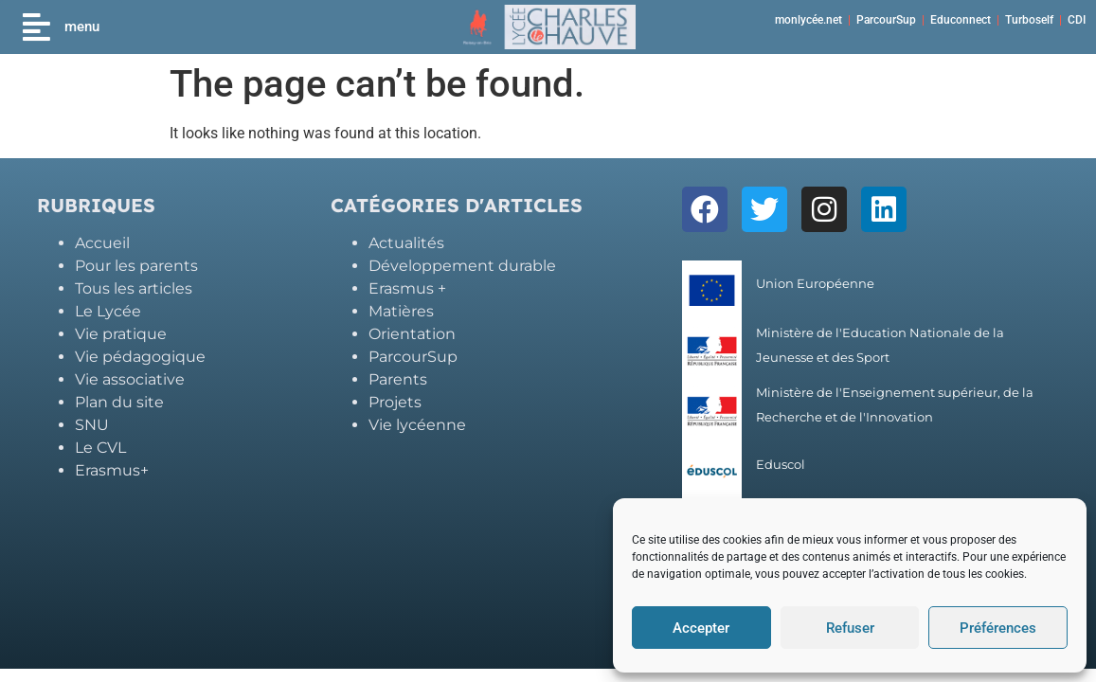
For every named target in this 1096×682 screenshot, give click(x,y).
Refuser (850, 628)
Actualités (406, 243)
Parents (397, 379)
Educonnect (960, 20)
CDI (1077, 20)
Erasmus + (407, 288)
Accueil (102, 243)
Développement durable (462, 266)
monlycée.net (808, 20)
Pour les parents (136, 266)
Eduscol (780, 465)
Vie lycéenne (417, 425)
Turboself (1029, 20)
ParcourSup (886, 20)
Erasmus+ (112, 470)
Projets (395, 402)
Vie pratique (121, 334)
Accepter (701, 628)
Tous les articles (133, 288)
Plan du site (119, 402)
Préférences (998, 628)
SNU (92, 425)
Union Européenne (815, 284)
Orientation (412, 334)
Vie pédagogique (140, 357)
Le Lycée (108, 311)
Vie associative (130, 379)
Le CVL (100, 448)
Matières (401, 311)
